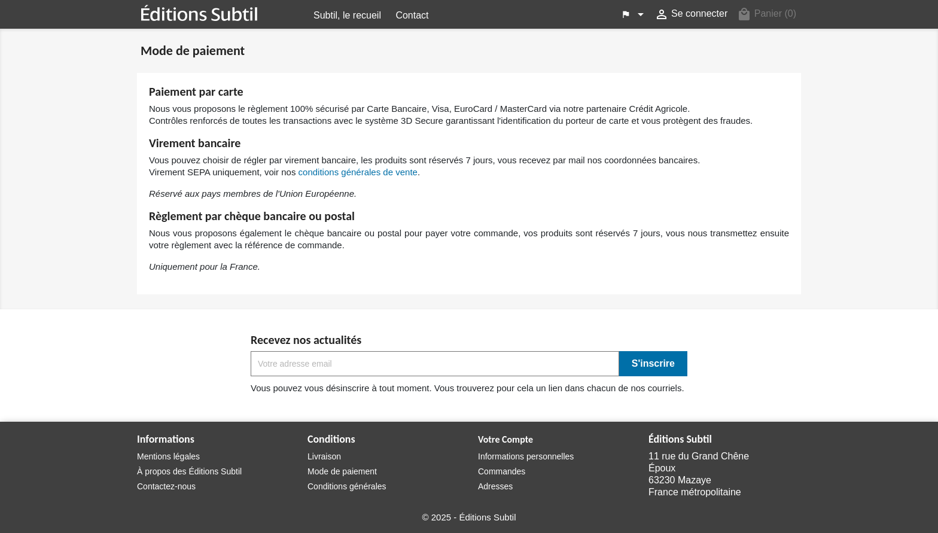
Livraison (324, 456)
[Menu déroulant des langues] (634, 14)
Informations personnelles (526, 456)
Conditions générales (346, 486)
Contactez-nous (166, 486)
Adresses (495, 486)
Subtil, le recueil (347, 15)
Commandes (501, 471)
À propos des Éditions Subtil (189, 471)
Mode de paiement (342, 471)
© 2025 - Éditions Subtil (469, 517)
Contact (411, 15)
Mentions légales (168, 456)
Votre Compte (505, 439)
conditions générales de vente (358, 172)
